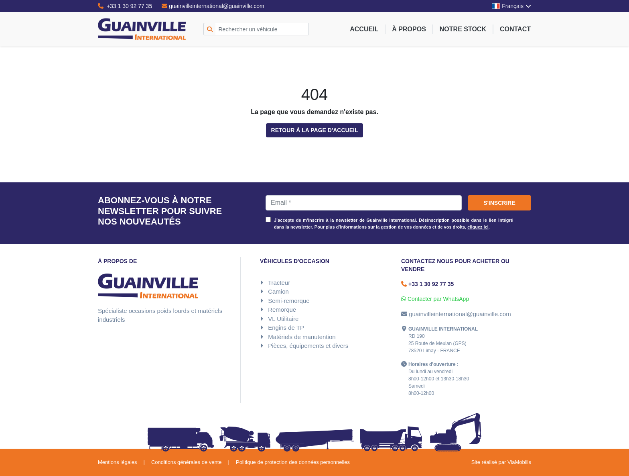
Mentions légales (117, 462)
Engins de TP (286, 327)
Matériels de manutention (301, 336)
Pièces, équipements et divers (308, 345)
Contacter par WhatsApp (435, 299)
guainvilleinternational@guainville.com (213, 6)
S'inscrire (499, 203)
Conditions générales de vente (186, 462)
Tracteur (279, 282)
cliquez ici (478, 227)
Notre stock (463, 29)
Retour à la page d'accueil (314, 130)
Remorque (282, 309)
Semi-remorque (288, 300)
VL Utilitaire (283, 318)
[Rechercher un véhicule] (262, 29)
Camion (278, 291)
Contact (515, 29)
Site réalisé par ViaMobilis (501, 462)
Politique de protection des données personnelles (293, 462)
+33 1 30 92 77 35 (125, 6)
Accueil (364, 29)
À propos (409, 29)
